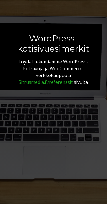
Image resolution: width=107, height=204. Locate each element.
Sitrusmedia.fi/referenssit (46, 82)
